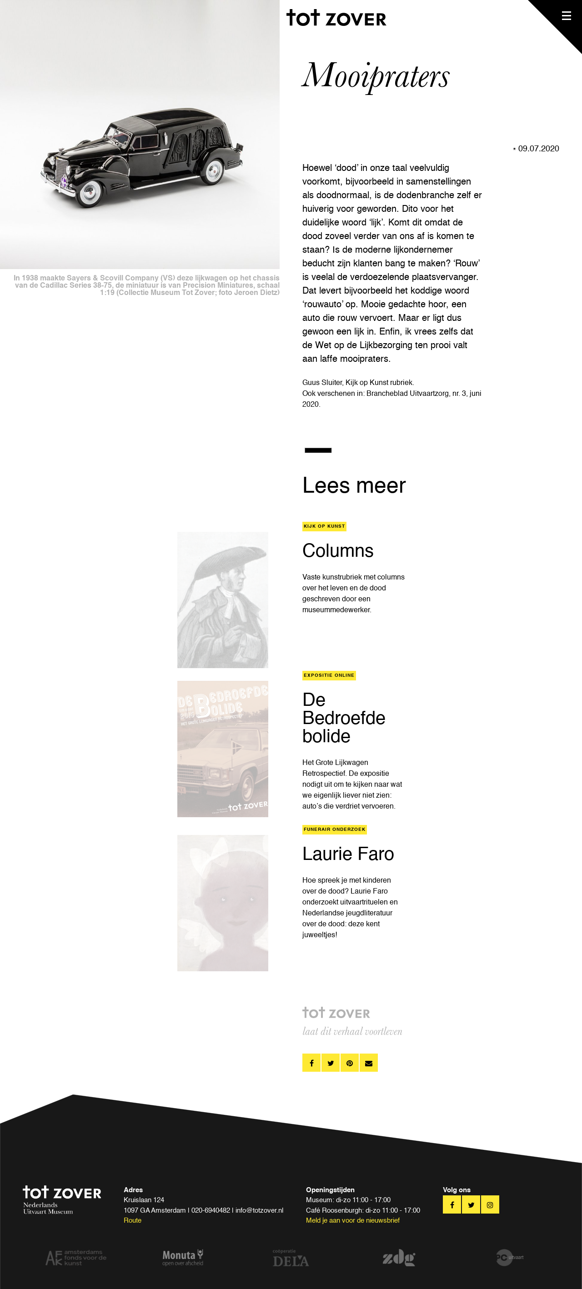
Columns (338, 552)
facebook (311, 1063)
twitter (330, 1063)
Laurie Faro (348, 855)
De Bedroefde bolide (344, 719)
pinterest (350, 1063)
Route (132, 1220)
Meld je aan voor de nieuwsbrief (353, 1220)
